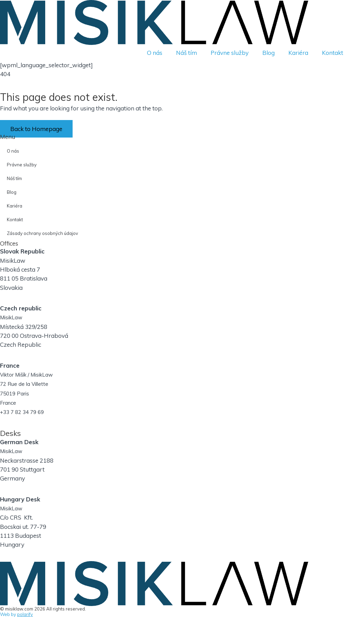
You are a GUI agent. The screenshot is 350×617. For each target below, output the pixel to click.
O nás (154, 52)
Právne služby (230, 52)
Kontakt (332, 52)
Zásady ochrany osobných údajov (42, 233)
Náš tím (186, 52)
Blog (268, 52)
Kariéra (298, 52)
